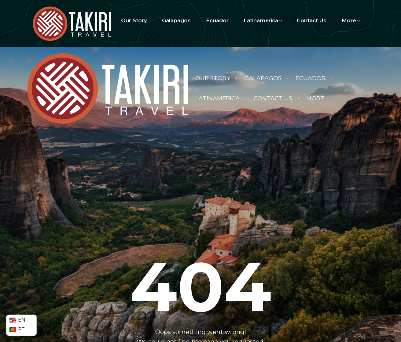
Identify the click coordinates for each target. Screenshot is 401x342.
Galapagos (176, 20)
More (351, 20)
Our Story (134, 20)
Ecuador (217, 20)
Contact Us (311, 20)
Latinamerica (263, 20)
